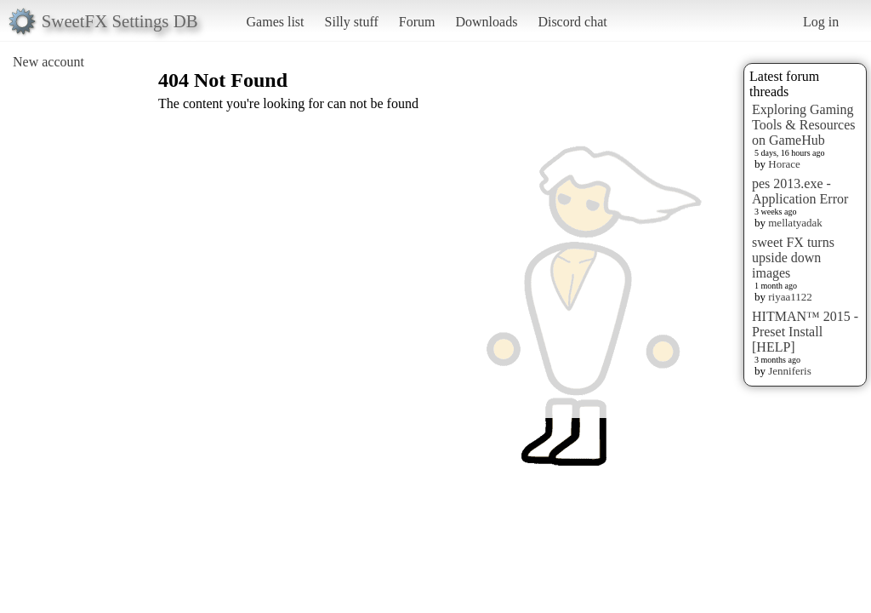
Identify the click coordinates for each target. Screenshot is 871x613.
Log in (821, 21)
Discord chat (572, 21)
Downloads (486, 21)
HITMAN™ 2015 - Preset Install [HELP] (805, 331)
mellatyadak (795, 222)
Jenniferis (789, 370)
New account (48, 61)
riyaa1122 (790, 296)
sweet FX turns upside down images (793, 257)
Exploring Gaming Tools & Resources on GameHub (804, 124)
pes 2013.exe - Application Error (800, 191)
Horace (784, 164)
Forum (417, 21)
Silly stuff (352, 21)
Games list (276, 21)
